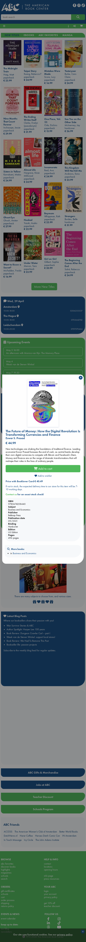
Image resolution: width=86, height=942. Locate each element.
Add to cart (43, 469)
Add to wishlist (43, 475)
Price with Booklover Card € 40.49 (24, 481)
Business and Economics (24, 553)
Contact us (11, 494)
